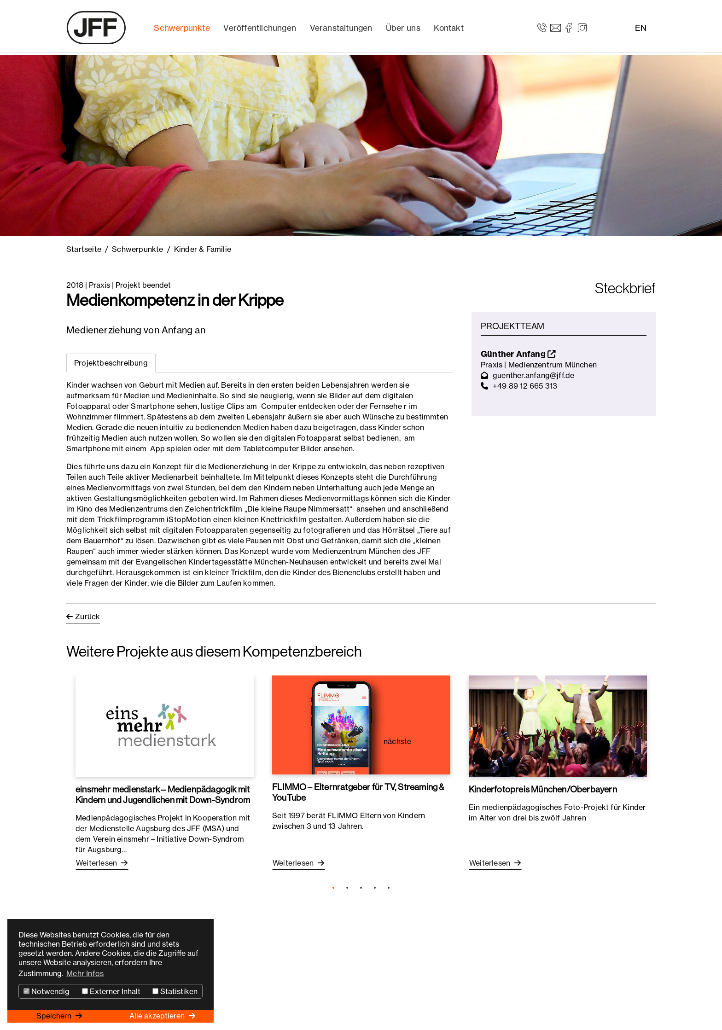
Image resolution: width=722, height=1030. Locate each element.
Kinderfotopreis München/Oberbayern (543, 789)
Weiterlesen (97, 862)
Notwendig (46, 991)
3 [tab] (361, 888)
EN (640, 28)
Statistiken (175, 991)
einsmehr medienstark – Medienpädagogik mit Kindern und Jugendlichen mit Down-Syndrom (163, 794)
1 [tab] (333, 888)
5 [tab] (388, 888)
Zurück (87, 616)
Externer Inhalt (111, 991)
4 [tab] (374, 888)
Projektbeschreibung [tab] (111, 362)
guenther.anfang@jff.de (533, 375)
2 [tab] (347, 888)
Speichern (54, 1015)
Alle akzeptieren (157, 1015)
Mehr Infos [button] (85, 973)
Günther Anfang (518, 354)
